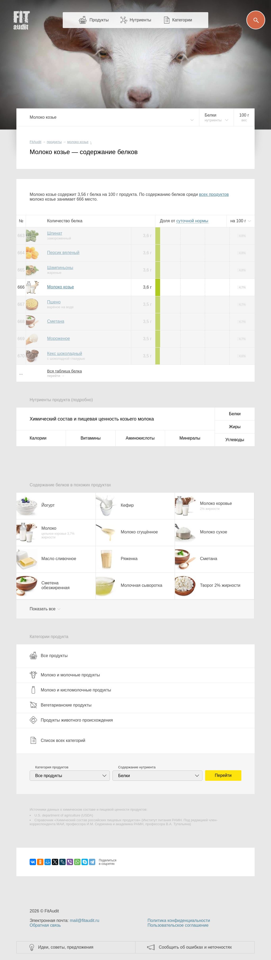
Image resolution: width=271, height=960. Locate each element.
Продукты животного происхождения (71, 720)
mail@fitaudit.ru (84, 920)
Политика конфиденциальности (178, 920)
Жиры (235, 426)
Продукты (99, 20)
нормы (192, 221)
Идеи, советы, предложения (65, 947)
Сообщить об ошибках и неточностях (195, 947)
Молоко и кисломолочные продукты (70, 690)
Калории (38, 438)
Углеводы (234, 439)
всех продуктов (214, 194)
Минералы (189, 438)
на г (238, 221)
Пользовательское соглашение (177, 925)
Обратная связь (45, 925)
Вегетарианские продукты (61, 705)
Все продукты (48, 655)
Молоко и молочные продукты (65, 675)
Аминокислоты (140, 438)
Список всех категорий (57, 740)
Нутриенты (140, 20)
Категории (182, 20)
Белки (235, 414)
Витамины (90, 438)
